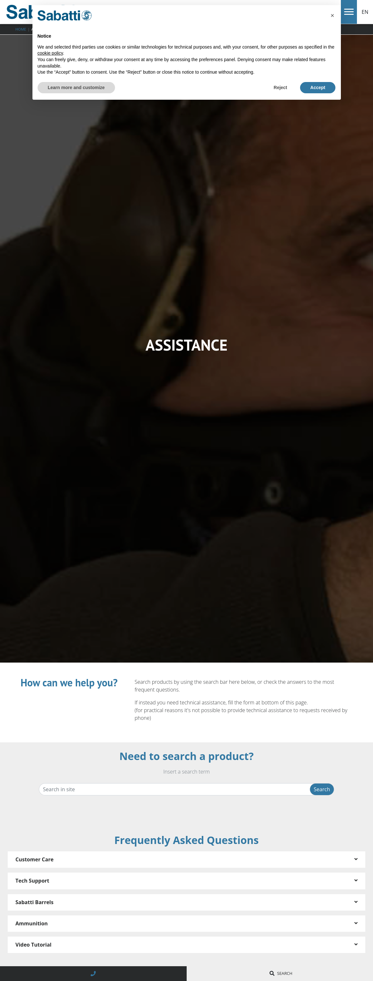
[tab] (186, 859)
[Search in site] (177, 789)
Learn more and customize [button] (76, 87)
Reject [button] (280, 87)
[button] (332, 15)
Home (20, 29)
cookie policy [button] (50, 53)
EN (365, 11)
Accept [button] (317, 87)
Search (322, 789)
